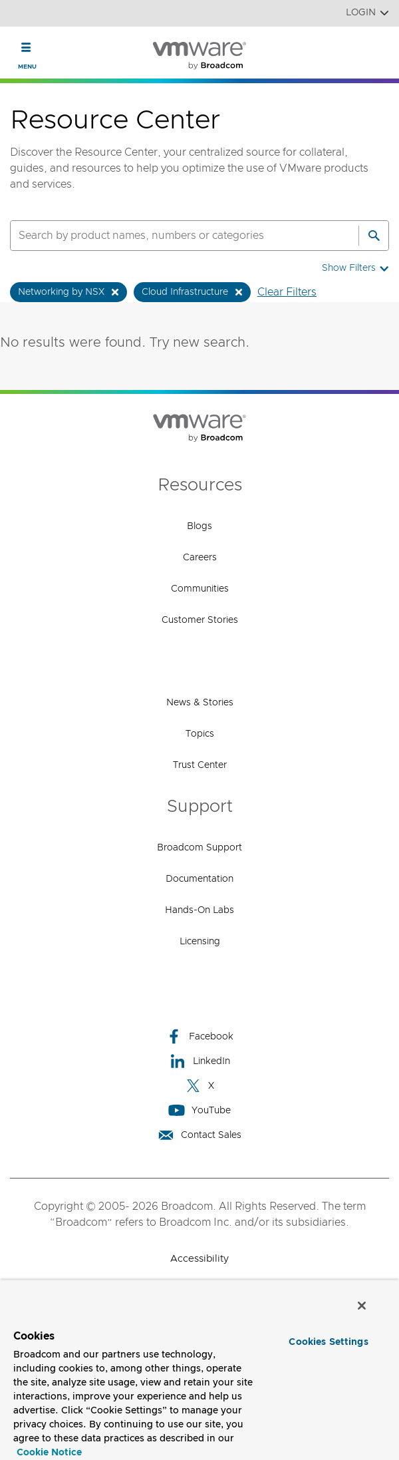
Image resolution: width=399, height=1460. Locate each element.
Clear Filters (287, 292)
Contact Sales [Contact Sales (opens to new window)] (199, 1135)
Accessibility (199, 1259)
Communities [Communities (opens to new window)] (200, 589)
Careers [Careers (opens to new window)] (200, 557)
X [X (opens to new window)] (199, 1085)
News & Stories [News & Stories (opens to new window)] (199, 702)
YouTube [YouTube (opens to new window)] (199, 1110)
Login (367, 13)
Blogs (199, 526)
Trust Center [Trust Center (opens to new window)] (200, 765)
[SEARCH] (170, 235)
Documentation (199, 879)
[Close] (361, 1305)
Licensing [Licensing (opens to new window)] (200, 941)
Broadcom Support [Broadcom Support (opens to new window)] (199, 847)
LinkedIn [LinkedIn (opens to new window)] (200, 1061)
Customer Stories (200, 620)
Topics (200, 734)
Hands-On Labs (199, 910)
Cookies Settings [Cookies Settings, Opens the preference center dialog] (328, 1342)
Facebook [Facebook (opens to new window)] (199, 1036)
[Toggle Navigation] (26, 47)
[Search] (373, 235)
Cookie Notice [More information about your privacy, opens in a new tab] (49, 1452)
